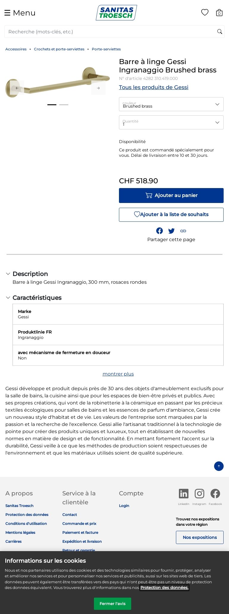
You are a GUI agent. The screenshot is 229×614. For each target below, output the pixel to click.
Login (124, 505)
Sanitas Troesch (19, 505)
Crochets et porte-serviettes (59, 49)
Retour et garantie (78, 550)
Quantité (130, 121)
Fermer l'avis (113, 606)
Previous (17, 87)
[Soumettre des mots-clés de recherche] (219, 31)
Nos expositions (200, 537)
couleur (129, 103)
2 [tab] (63, 104)
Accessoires (16, 49)
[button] (183, 231)
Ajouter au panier (171, 195)
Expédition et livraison (82, 541)
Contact (69, 514)
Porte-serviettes (106, 49)
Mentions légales (20, 532)
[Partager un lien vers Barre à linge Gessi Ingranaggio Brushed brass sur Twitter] (171, 231)
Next (98, 87)
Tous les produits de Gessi (153, 87)
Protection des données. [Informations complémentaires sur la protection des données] (164, 589)
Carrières (13, 541)
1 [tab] (51, 104)
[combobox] (114, 31)
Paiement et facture (80, 532)
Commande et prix (79, 523)
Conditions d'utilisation (26, 523)
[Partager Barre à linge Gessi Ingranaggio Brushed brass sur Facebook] (159, 231)
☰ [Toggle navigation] (19, 12)
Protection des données (26, 514)
